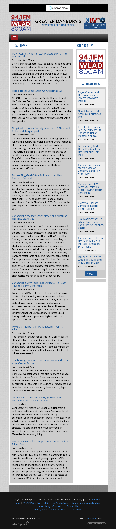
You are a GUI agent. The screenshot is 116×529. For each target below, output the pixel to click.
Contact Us (72, 506)
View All (91, 273)
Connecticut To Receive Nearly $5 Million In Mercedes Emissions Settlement (36, 399)
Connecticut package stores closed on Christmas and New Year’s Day (39, 217)
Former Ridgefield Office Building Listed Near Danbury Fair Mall (37, 177)
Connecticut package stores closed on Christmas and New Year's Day (90, 169)
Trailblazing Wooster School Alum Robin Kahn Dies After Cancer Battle (40, 362)
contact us (95, 499)
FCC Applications (60, 502)
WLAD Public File (31, 502)
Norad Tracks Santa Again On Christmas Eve (37, 90)
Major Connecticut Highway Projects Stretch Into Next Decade (40, 55)
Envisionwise (91, 518)
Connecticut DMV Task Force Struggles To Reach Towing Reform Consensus (39, 284)
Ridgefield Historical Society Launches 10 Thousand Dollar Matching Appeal (41, 130)
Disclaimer (77, 509)
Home (17, 502)
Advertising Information (51, 506)
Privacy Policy (40, 509)
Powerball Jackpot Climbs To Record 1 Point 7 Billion (38, 328)
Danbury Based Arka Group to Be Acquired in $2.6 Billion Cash (40, 443)
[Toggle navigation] (14, 37)
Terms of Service (59, 509)
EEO (46, 502)
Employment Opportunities (86, 502)
